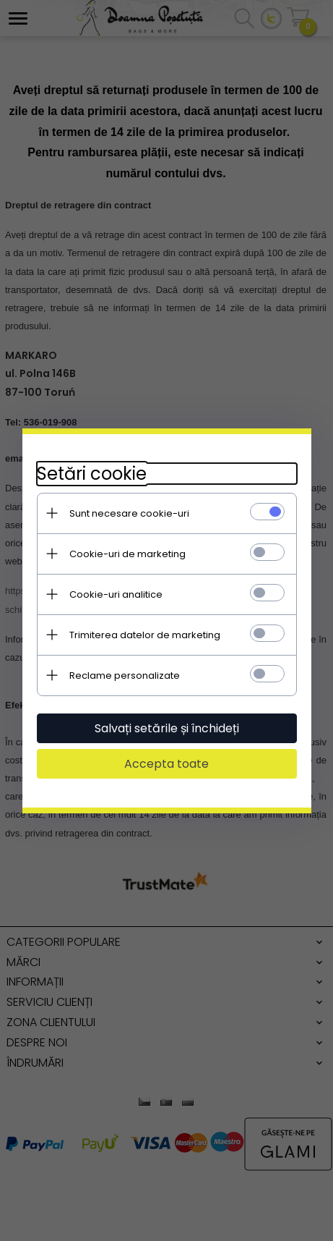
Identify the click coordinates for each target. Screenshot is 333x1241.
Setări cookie (92, 473)
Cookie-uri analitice (116, 594)
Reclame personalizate (124, 675)
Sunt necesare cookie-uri (129, 513)
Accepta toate (166, 763)
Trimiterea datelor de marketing (144, 635)
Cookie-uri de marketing (127, 554)
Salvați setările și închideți (167, 728)
